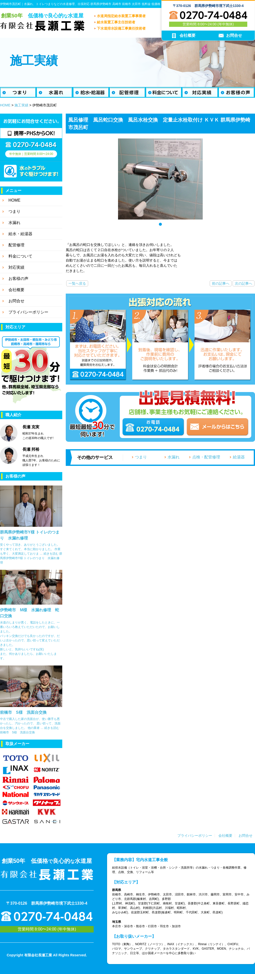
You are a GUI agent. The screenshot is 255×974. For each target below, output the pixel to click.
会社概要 (225, 836)
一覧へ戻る (77, 283)
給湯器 (239, 457)
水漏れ (174, 457)
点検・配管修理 (206, 457)
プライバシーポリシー (194, 836)
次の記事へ (243, 283)
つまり (141, 457)
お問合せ (246, 836)
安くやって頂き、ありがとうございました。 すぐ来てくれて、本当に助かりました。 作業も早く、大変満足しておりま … (30, 549)
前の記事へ (220, 283)
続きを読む (31, 558)
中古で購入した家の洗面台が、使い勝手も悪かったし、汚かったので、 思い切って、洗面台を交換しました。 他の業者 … (30, 723)
